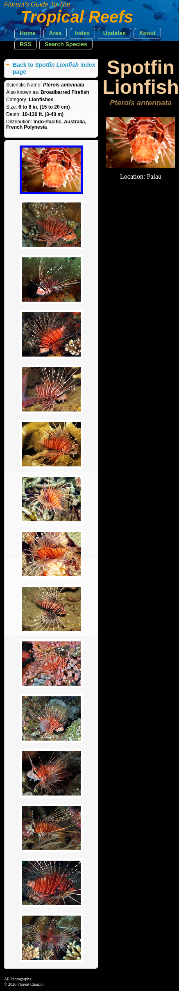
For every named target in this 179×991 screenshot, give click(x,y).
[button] (27, 33)
